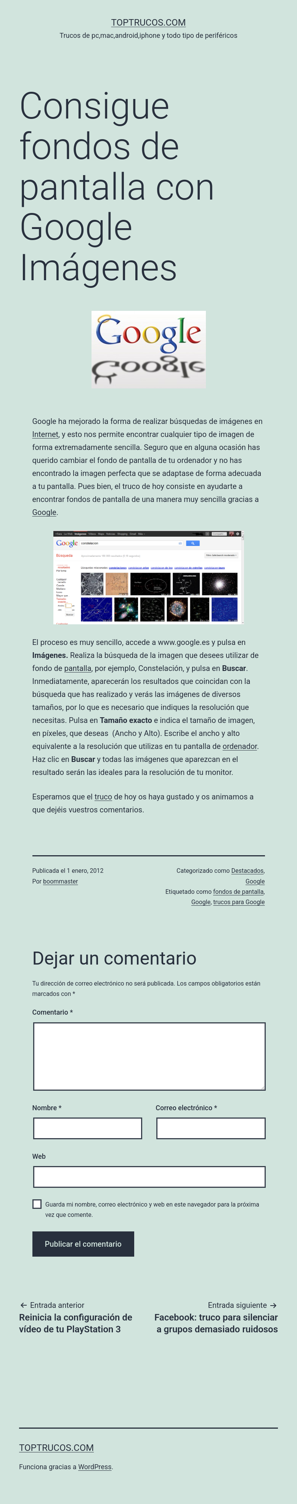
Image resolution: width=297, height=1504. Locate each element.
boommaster (60, 881)
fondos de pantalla (238, 891)
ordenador (240, 746)
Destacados (247, 870)
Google (44, 512)
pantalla (77, 668)
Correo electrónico (186, 1108)
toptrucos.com (148, 22)
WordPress (94, 1467)
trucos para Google (239, 902)
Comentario (52, 1012)
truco (103, 796)
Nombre (47, 1108)
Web (39, 1156)
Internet (45, 434)
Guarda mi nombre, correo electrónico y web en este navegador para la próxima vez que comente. (152, 1209)
